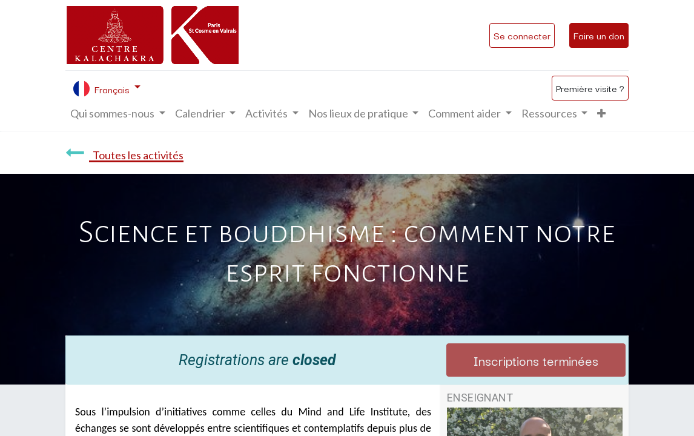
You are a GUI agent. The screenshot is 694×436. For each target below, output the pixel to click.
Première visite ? (590, 88)
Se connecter (522, 35)
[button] (601, 114)
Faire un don (598, 35)
